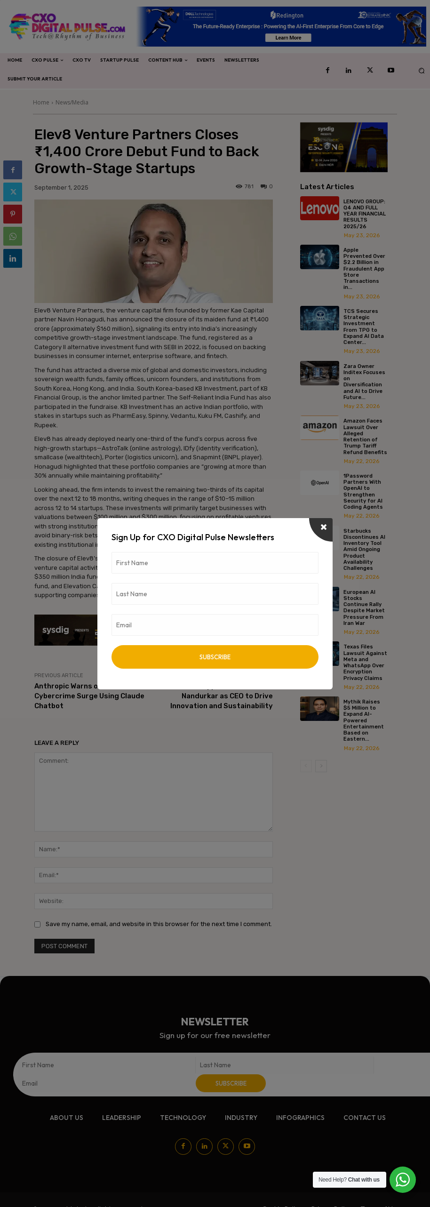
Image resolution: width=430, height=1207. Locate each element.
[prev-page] (306, 764)
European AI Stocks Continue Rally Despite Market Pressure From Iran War (364, 606)
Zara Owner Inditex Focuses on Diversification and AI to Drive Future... (365, 381)
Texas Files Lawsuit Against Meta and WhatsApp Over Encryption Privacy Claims (366, 660)
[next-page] (321, 764)
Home (41, 102)
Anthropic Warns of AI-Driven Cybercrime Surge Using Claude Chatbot (89, 696)
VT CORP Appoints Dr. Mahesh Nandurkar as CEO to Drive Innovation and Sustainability (221, 696)
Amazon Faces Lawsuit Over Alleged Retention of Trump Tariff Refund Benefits (366, 436)
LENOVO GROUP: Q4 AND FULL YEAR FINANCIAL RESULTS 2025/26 (365, 214)
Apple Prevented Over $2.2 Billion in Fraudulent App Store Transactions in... (365, 268)
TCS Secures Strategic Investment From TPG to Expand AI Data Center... (364, 326)
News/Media (72, 102)
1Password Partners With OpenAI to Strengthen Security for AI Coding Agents (363, 490)
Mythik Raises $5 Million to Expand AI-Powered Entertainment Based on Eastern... (364, 719)
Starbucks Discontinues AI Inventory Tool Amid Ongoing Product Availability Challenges (365, 548)
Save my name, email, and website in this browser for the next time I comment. (159, 923)
